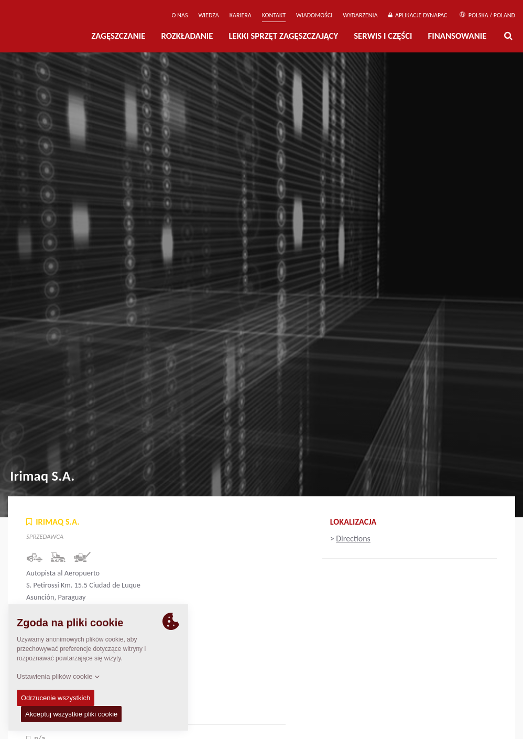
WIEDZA (208, 15)
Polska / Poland (487, 15)
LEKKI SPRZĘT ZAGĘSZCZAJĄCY (283, 35)
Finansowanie (457, 35)
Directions (353, 539)
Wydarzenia (360, 15)
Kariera (241, 15)
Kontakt (274, 15)
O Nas (180, 15)
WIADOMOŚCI (314, 15)
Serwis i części (383, 35)
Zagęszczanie (118, 35)
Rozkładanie (187, 35)
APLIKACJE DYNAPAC (418, 15)
